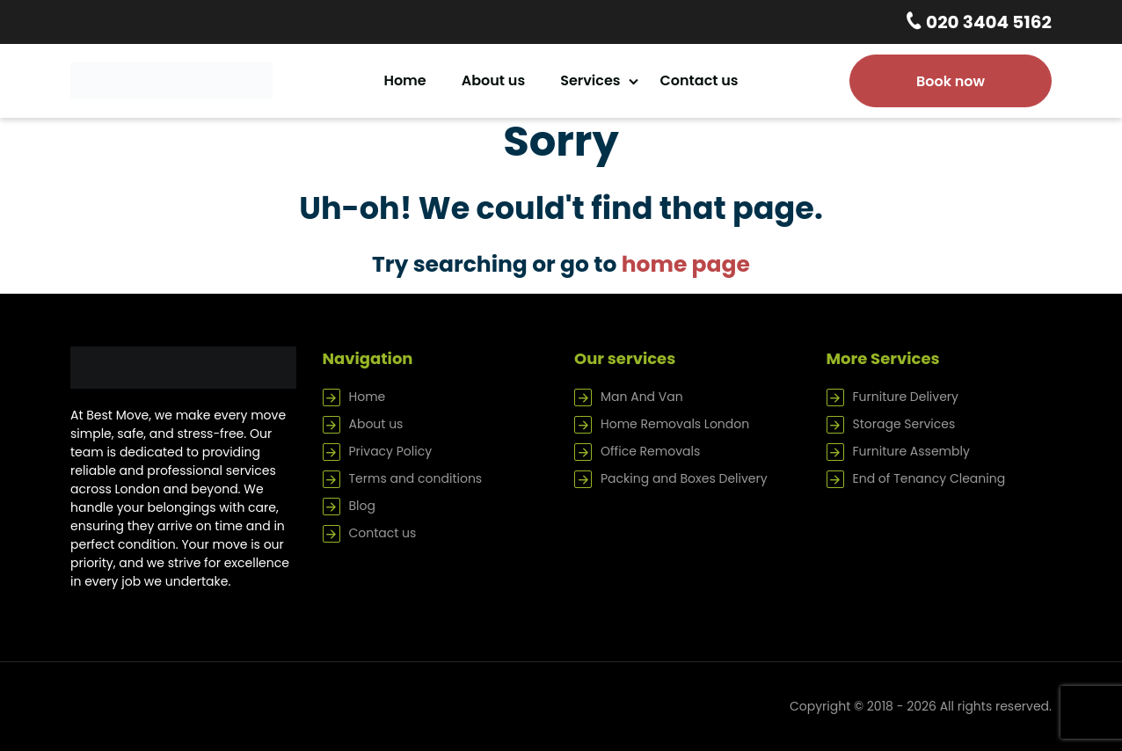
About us (493, 80)
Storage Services (904, 424)
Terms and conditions (416, 478)
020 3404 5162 (987, 22)
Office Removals (650, 451)
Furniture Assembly (911, 451)
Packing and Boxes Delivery (684, 478)
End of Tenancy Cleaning (929, 478)
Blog (362, 505)
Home (404, 80)
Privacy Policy (391, 451)
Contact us (699, 80)
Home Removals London (675, 424)
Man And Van (642, 396)
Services (590, 80)
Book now (950, 81)
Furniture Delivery (905, 396)
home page (686, 264)
